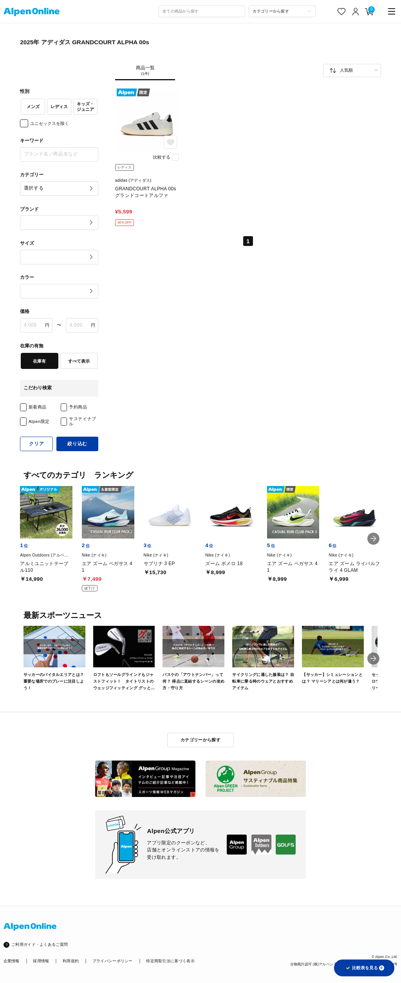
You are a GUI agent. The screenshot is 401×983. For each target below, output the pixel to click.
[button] (373, 539)
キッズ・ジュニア (85, 106)
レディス (59, 106)
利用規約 (71, 961)
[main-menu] (392, 11)
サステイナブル (82, 421)
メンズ (33, 106)
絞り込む (77, 443)
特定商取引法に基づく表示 (170, 961)
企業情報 (12, 961)
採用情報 (41, 961)
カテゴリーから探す (200, 739)
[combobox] (202, 11)
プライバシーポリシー (112, 961)
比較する (161, 157)
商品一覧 (145, 71)
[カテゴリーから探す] (282, 11)
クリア (36, 443)
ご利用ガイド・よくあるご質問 (39, 944)
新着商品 (38, 407)
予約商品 (78, 407)
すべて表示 (79, 361)
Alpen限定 (39, 421)
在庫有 (39, 361)
